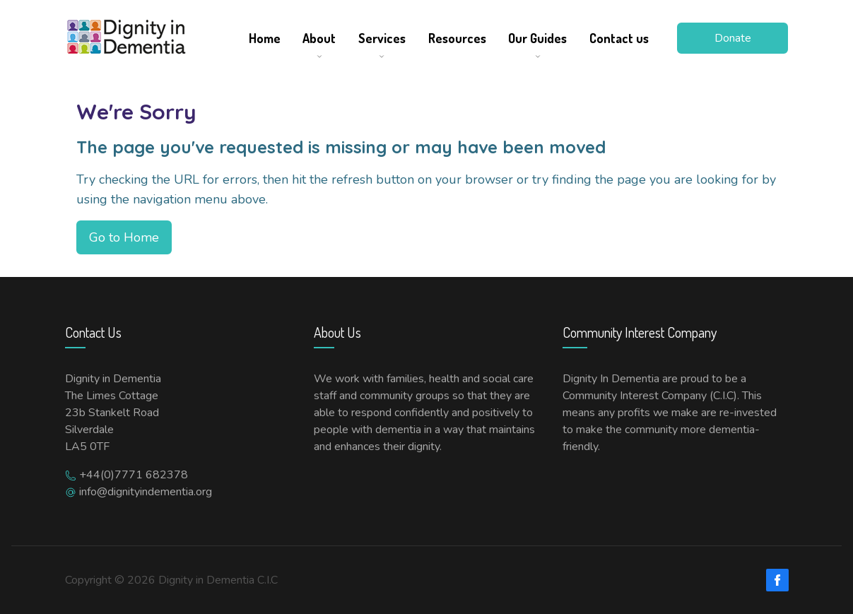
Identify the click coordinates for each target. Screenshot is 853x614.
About (319, 38)
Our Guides (537, 38)
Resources (457, 38)
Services (382, 38)
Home (265, 38)
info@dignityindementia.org (145, 492)
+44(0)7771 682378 (133, 475)
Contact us (619, 38)
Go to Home (124, 237)
